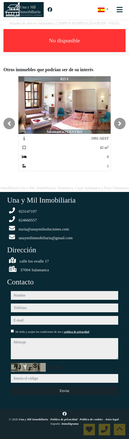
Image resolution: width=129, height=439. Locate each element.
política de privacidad (76, 331)
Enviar (64, 391)
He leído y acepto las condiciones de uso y (52, 331)
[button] (9, 123)
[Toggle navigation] (119, 9)
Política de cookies (91, 419)
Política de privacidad (64, 419)
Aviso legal (112, 419)
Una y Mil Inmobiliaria (34, 419)
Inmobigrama (70, 423)
